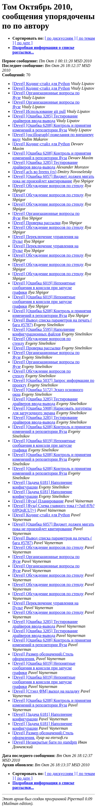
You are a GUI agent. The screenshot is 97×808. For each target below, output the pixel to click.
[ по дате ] (23, 43)
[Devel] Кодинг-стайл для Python (41, 83)
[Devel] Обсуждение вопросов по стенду (48, 185)
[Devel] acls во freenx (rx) (34, 172)
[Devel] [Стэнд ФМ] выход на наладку (45, 691)
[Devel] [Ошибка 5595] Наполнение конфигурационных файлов (43, 331)
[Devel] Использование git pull (39, 111)
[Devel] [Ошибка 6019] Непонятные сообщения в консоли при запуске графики (43, 287)
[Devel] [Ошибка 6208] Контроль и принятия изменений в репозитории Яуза (51, 127)
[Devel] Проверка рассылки (36, 223)
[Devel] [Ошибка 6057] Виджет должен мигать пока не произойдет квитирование (53, 178)
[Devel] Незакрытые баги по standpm (44, 742)
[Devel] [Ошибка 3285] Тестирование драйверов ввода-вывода (45, 118)
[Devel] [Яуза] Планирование (38, 501)
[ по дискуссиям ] (60, 38)
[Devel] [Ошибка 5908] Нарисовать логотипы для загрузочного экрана (52, 410)
